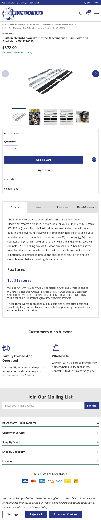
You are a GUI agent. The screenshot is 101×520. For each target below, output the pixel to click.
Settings (12, 514)
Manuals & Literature (86, 207)
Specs (38, 207)
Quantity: (10, 141)
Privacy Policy (40, 507)
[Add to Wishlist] (94, 159)
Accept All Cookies (65, 514)
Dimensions (62, 207)
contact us (15, 52)
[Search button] (81, 13)
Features (15, 207)
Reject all (36, 514)
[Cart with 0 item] (88, 13)
